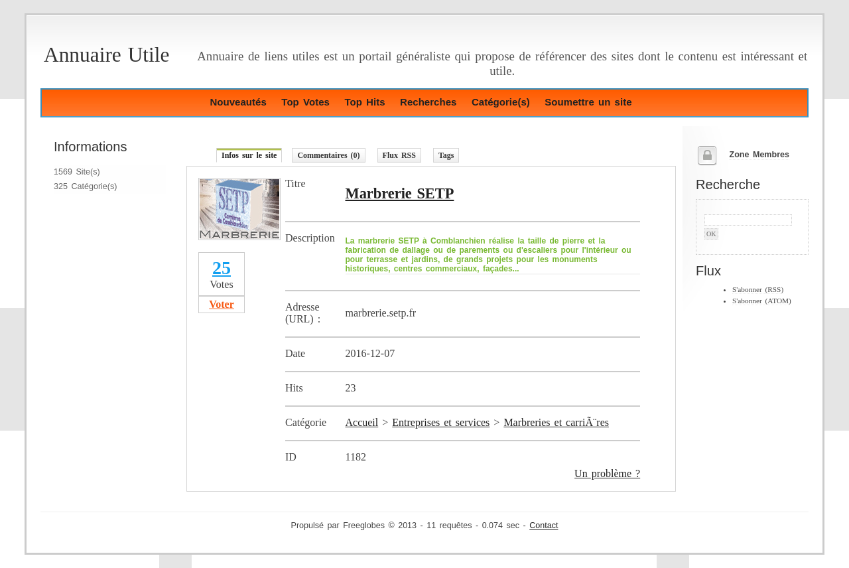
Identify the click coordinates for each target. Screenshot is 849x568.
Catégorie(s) (501, 101)
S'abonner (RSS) (757, 289)
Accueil (362, 422)
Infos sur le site (249, 155)
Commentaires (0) (328, 155)
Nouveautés (238, 101)
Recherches (428, 101)
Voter (221, 304)
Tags (446, 155)
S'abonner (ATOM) (761, 301)
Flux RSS (399, 155)
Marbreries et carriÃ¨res (556, 422)
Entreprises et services (441, 422)
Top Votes (305, 101)
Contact (543, 525)
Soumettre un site (588, 101)
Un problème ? (607, 473)
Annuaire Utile (106, 54)
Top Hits (364, 101)
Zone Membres (759, 154)
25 (221, 267)
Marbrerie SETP (400, 193)
